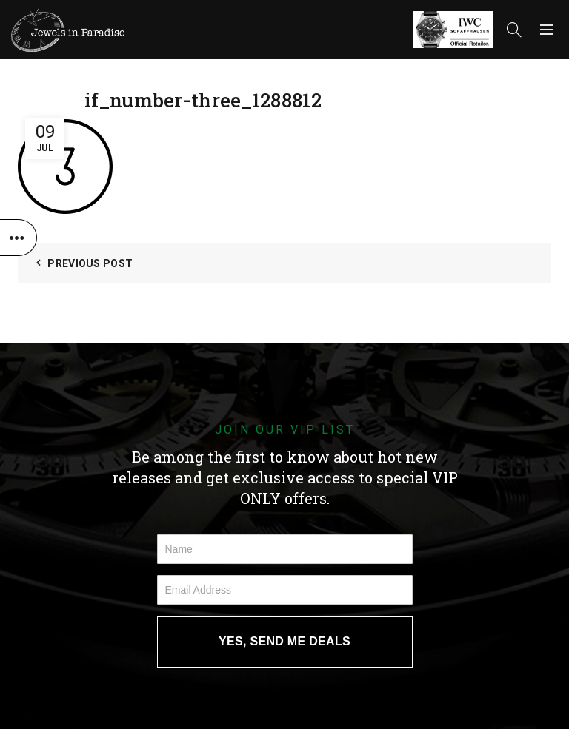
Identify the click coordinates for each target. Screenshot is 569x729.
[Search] (514, 30)
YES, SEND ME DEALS (284, 641)
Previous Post (90, 263)
